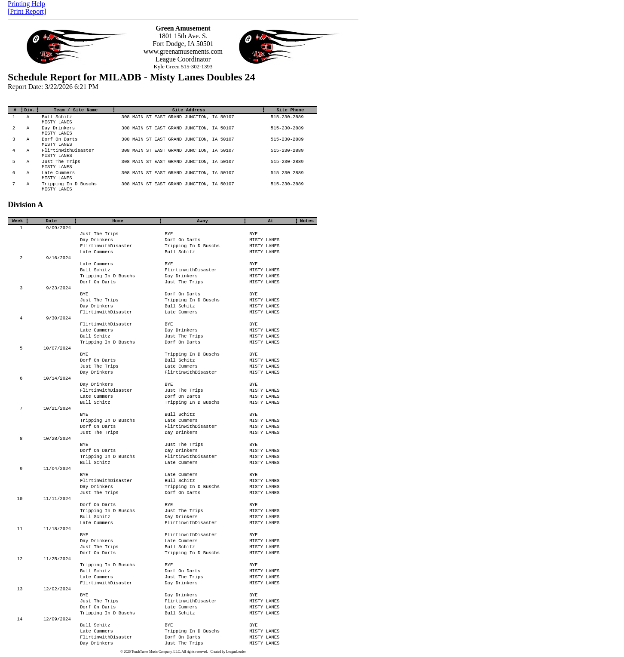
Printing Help (26, 3)
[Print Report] (27, 11)
